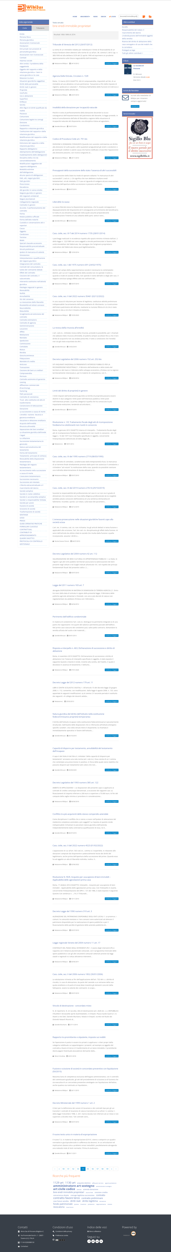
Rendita (23, 352)
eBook (103, 17)
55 (88, 1169)
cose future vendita (61, 1201)
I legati (22, 435)
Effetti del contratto (27, 273)
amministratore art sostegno (73, 1186)
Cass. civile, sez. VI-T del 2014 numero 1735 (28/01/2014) (79, 233)
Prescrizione (24, 184)
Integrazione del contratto (30, 264)
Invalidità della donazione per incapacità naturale (75, 107)
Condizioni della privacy (63, 1231)
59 (107, 1169)
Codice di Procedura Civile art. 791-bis (70, 139)
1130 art (70, 1182)
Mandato (23, 338)
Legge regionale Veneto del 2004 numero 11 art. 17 (76, 942)
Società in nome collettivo (30, 494)
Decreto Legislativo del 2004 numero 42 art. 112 (75, 553)
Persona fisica (25, 37)
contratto (100, 1195)
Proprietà (23, 90)
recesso (109, 1204)
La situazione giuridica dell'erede (33, 432)
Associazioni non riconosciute (31, 55)
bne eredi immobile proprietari (68, 1192)
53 (78, 1169)
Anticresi (23, 364)
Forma (22, 214)
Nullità (22, 293)
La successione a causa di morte (32, 412)
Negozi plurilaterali (27, 199)
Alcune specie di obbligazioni (31, 175)
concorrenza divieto (61, 1195)
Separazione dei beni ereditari (32, 429)
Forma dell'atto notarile (29, 220)
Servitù (22, 105)
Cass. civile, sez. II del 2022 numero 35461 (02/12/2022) (78, 296)
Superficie (24, 99)
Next (150, 75)
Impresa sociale (26, 60)
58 (102, 1169)
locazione (83, 1204)
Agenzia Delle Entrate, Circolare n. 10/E (70, 76)
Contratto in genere (27, 205)
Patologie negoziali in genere (31, 287)
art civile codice (64, 1189)
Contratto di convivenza (29, 397)
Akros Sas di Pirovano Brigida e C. (32, 1231)
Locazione (24, 329)
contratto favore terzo (66, 1198)
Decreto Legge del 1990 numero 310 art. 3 (72, 911)
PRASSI (22, 521)
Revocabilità (24, 290)
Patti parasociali (26, 394)
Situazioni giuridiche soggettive (32, 81)
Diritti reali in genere (28, 87)
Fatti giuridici (25, 181)
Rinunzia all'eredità (27, 426)
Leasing (23, 382)
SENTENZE (24, 515)
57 (98, 1169)
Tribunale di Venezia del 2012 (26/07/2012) (72, 44)
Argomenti (85, 17)
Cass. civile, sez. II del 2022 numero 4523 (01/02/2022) (78, 845)
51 (68, 1169)
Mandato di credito (27, 361)
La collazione (25, 438)
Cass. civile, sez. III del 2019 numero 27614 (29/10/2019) (79, 488)
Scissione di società (27, 509)
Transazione (24, 367)
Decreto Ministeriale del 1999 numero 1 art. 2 (74, 1103)
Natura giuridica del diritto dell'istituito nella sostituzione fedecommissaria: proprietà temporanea (78, 715)
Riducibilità (24, 311)
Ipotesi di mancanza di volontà (32, 252)
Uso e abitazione (26, 96)
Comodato (24, 346)
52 (73, 1169)
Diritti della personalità (29, 84)
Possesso (23, 113)
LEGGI (22, 518)
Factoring (23, 391)
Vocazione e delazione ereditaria (33, 420)
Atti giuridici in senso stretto (31, 190)
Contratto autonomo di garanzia (32, 379)
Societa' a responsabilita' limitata (33, 500)
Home (75, 17)
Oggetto (23, 231)
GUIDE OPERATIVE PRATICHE (31, 524)
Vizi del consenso (26, 299)
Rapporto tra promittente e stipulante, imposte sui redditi (79, 1037)
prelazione (91, 1204)
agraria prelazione (110, 1183)
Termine (23, 237)
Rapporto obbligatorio (28, 149)
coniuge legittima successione (82, 1195)
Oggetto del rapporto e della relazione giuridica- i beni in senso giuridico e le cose (31, 72)
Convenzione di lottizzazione (31, 406)
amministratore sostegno (104, 1186)
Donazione (24, 409)
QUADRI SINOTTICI (27, 538)
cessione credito (101, 1192)
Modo (22, 240)
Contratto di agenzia (28, 323)
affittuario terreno (97, 1183)
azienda (79, 1189)
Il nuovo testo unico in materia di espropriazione (75, 1134)
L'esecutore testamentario (30, 476)
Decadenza (24, 187)
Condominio (24, 125)
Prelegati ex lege (128, 50)
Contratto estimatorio (28, 320)
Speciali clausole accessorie (31, 243)
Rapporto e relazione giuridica (32, 128)
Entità (22, 34)
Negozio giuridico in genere (31, 193)
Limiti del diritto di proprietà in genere (70, 390)
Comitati (23, 58)
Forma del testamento (28, 453)
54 (83, 1169)
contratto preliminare (92, 1198)
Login (112, 17)
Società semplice (26, 491)
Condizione (24, 234)
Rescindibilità (25, 308)
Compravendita (26, 373)
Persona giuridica (27, 40)
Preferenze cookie (61, 1235)
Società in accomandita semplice (33, 497)
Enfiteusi (23, 102)
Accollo (125, 27)
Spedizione (24, 341)
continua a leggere (111, 63)
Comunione (24, 116)
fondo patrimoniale (63, 1203)
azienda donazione (90, 1189)
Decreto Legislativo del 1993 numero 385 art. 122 (75, 782)
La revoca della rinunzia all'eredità (68, 327)
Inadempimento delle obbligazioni (33, 155)
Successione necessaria (29, 479)
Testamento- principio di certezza (33, 456)
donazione (102, 1201)
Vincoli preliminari (27, 249)
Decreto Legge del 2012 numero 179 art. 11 (73, 682)
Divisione (23, 122)
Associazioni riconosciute (30, 43)
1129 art (58, 1182)
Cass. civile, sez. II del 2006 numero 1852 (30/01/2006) (78, 974)
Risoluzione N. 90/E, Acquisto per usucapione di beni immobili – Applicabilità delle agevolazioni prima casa (82, 878)
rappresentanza (101, 1204)
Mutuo (22, 349)
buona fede (89, 1192)
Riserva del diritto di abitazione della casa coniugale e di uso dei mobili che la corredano (137, 44)
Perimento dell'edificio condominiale (69, 616)
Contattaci (24, 1246)
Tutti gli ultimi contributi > (132, 53)
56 (93, 1169)
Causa (22, 228)
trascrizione (69, 1207)
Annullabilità (25, 296)
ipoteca (76, 1204)
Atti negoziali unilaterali (29, 196)
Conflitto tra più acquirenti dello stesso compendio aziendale (80, 814)
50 (63, 1169)
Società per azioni (27, 503)
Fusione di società (27, 506)
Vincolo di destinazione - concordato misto (72, 1005)
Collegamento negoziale (29, 202)
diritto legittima (90, 1201)
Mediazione (24, 335)
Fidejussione (25, 358)
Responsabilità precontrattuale (32, 246)
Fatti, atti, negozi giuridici (30, 178)
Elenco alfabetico (95, 1231)
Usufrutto (23, 93)
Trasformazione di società (30, 512)
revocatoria (58, 1206)
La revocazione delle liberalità (31, 302)
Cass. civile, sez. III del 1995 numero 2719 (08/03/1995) (78, 456)
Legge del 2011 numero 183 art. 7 (68, 585)
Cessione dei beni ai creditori (31, 370)
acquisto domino (83, 1183)
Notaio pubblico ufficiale (29, 217)
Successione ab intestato (29, 482)
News (95, 17)
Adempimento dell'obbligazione (32, 152)
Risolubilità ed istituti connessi (32, 305)
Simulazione (24, 255)
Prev (124, 75)
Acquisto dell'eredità (28, 423)
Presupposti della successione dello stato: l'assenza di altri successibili (84, 170)
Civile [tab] (25, 28)
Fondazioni (24, 46)
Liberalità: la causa (61, 201)
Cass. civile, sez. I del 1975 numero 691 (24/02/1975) (77, 264)
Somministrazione (27, 326)
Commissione (25, 343)
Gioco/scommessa (27, 355)
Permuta (23, 376)
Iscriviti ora (135, 106)
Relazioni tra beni (27, 78)
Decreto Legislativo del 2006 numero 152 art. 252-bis (77, 359)
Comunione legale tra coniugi (31, 119)
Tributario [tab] (40, 28)
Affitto (22, 332)
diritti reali (75, 1201)
